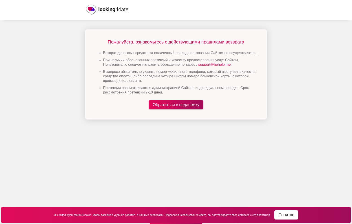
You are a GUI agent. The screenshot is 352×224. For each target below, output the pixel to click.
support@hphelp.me (214, 64)
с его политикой (260, 215)
